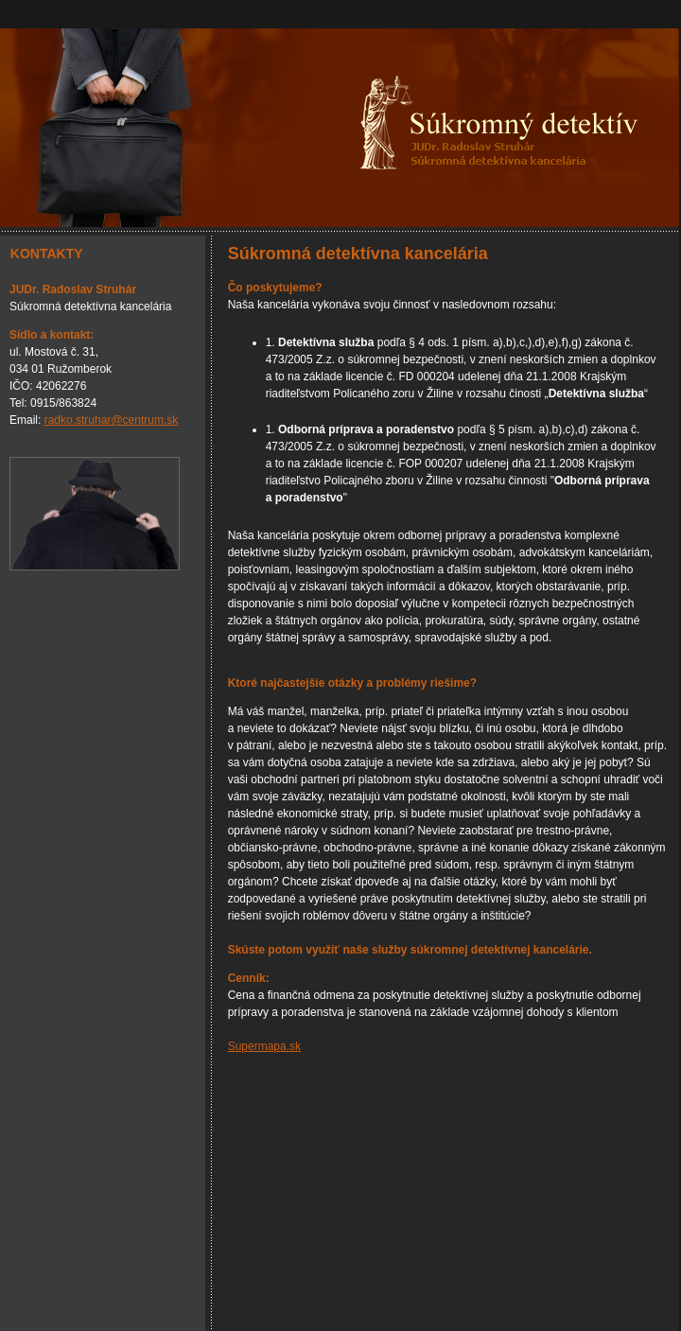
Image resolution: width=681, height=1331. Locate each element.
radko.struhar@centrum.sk (111, 420)
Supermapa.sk (264, 1046)
